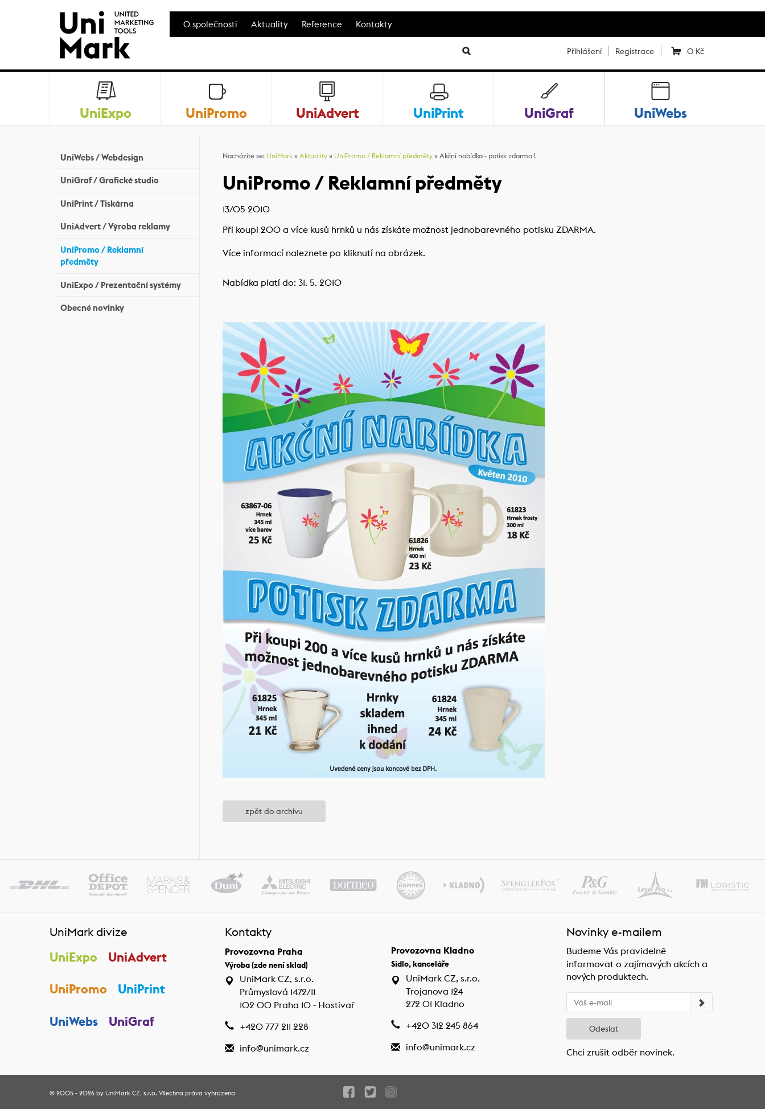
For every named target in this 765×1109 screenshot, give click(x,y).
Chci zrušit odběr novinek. (620, 1052)
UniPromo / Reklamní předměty (127, 255)
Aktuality (269, 24)
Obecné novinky (127, 306)
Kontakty (374, 24)
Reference (322, 24)
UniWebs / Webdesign (127, 156)
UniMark (279, 155)
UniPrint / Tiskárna (127, 202)
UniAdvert (137, 957)
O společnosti (210, 24)
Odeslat (603, 1028)
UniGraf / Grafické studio (127, 179)
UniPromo (78, 989)
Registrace (634, 51)
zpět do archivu (274, 811)
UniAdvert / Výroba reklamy (127, 225)
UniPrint (141, 989)
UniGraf (131, 1021)
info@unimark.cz (274, 1048)
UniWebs (74, 1021)
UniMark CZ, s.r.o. (131, 1093)
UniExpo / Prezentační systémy (127, 283)
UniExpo (73, 957)
